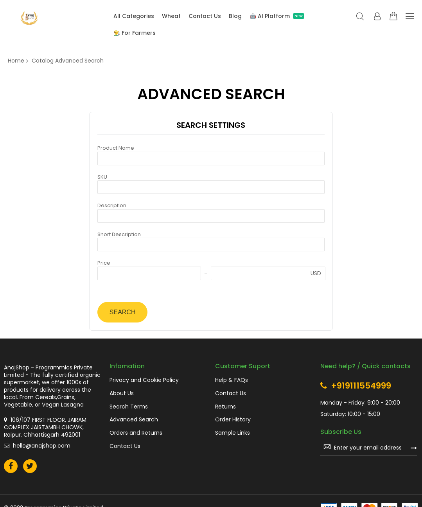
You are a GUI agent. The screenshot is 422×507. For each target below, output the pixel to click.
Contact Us (125, 446)
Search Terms (129, 406)
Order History (233, 419)
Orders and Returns (136, 433)
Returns (225, 406)
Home (16, 60)
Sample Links (232, 433)
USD (316, 273)
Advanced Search (134, 419)
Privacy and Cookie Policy (144, 380)
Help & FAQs (231, 380)
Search (360, 16)
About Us (122, 393)
